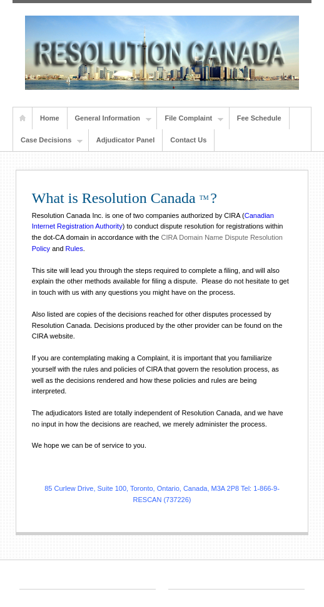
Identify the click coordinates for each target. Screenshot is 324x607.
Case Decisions (48, 140)
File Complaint (190, 118)
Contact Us (188, 140)
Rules (74, 248)
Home (22, 118)
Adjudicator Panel (125, 140)
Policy (41, 248)
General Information (110, 118)
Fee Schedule (259, 118)
